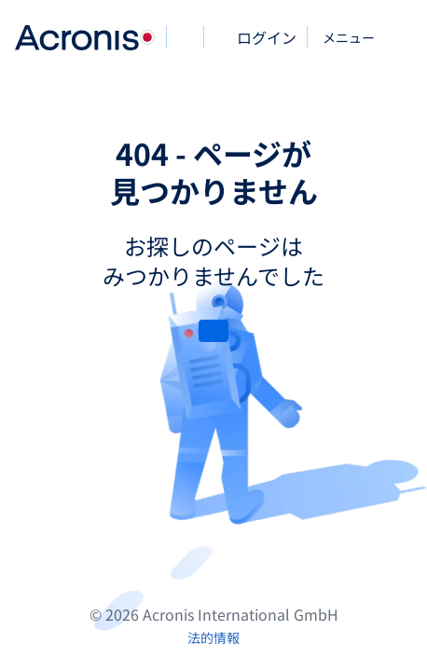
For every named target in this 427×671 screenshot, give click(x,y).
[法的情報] (213, 637)
